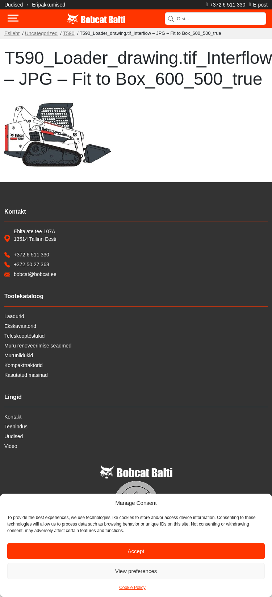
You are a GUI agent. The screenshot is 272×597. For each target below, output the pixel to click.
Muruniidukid (18, 355)
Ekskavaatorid (20, 326)
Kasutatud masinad (26, 375)
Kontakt (12, 417)
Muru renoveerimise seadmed (37, 346)
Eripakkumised (48, 4)
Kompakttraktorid (23, 365)
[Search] (215, 18)
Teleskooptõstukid (24, 336)
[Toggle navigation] (13, 19)
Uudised (13, 4)
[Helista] (226, 4)
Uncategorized (41, 33)
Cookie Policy (132, 587)
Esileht (12, 33)
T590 (69, 33)
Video (10, 446)
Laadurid (14, 316)
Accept (136, 551)
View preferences (136, 571)
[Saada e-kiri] (258, 4)
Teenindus (16, 426)
